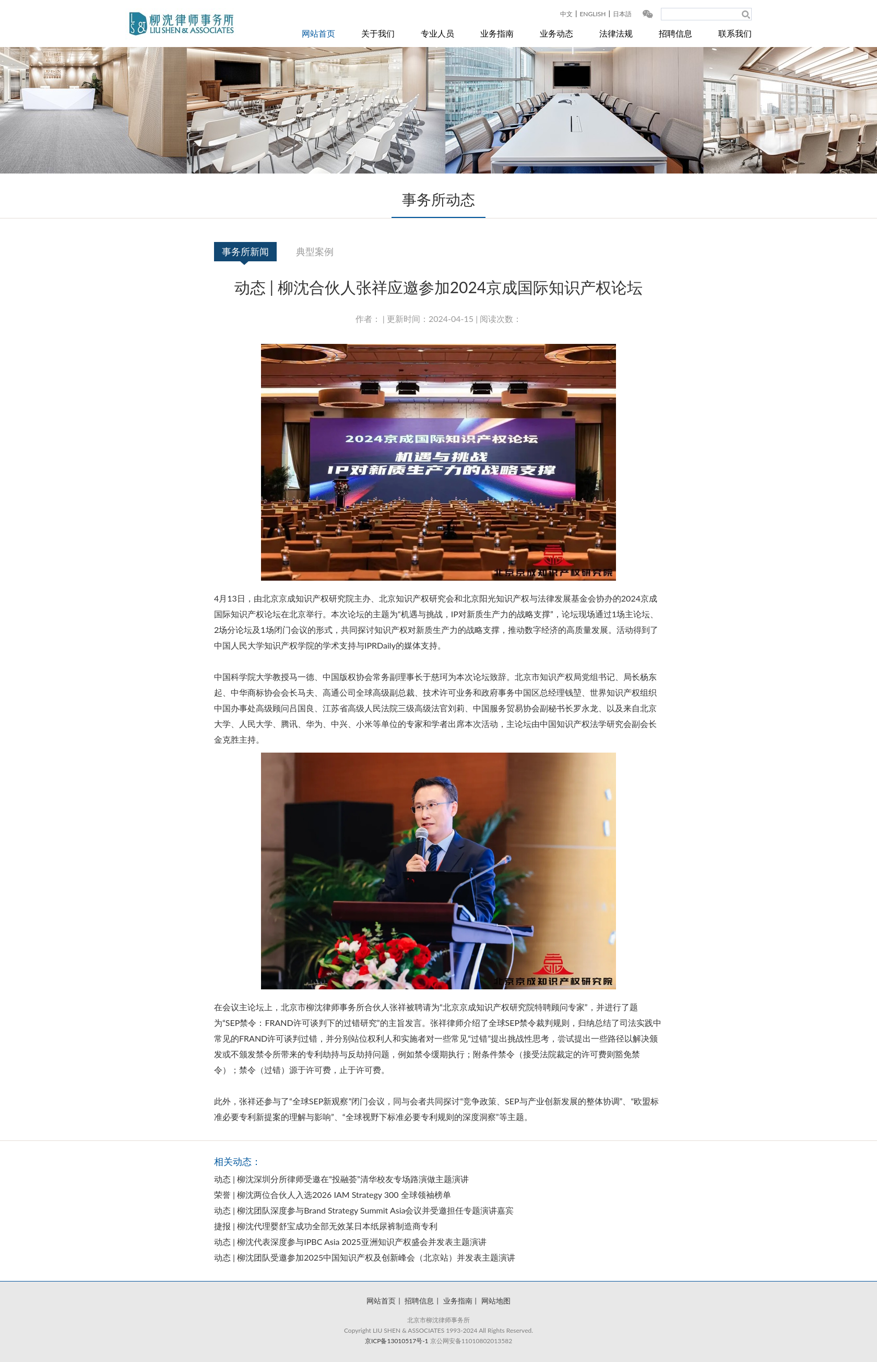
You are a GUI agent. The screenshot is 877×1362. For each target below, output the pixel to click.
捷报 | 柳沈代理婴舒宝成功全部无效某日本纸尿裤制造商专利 (325, 1226)
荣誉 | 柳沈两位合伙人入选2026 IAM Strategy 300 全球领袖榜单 (332, 1194)
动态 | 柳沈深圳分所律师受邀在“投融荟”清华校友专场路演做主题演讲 (341, 1179)
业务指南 (497, 33)
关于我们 (378, 33)
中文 (566, 14)
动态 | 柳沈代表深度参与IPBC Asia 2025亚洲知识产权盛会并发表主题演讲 (350, 1241)
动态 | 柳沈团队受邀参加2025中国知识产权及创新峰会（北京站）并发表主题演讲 (364, 1257)
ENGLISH (592, 14)
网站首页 (318, 33)
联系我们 (735, 33)
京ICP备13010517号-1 (397, 1341)
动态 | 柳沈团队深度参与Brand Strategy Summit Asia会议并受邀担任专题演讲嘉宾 (364, 1210)
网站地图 (496, 1300)
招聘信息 (675, 33)
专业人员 (437, 33)
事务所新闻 (245, 251)
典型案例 (315, 251)
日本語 (622, 14)
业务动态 (556, 33)
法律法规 (616, 33)
